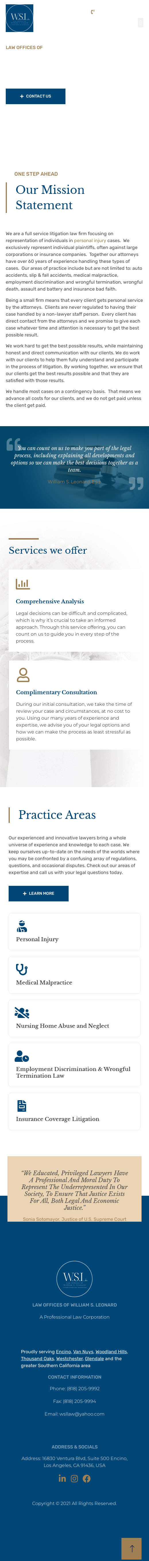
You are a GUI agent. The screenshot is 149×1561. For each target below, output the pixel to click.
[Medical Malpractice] (22, 969)
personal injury (90, 240)
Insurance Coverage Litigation (57, 1119)
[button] (140, 22)
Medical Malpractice (44, 983)
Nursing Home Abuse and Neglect (62, 1026)
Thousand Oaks (37, 1358)
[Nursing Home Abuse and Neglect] (22, 1013)
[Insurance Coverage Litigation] (22, 1106)
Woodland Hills (111, 1351)
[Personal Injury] (22, 926)
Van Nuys (83, 1351)
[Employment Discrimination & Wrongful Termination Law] (22, 1056)
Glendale (94, 1358)
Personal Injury (37, 939)
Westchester (69, 1358)
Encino (63, 1351)
